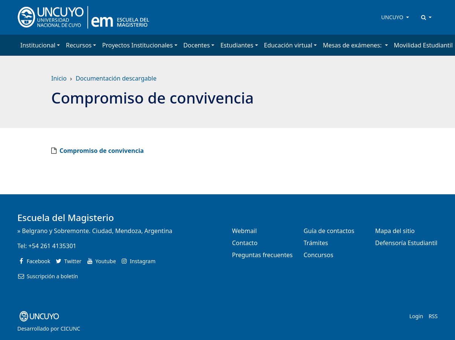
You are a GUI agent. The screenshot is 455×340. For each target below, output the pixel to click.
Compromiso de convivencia (102, 150)
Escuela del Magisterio (65, 217)
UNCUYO (393, 17)
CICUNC (70, 328)
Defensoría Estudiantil (406, 243)
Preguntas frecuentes (262, 255)
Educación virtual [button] (288, 45)
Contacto (245, 243)
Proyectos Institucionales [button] (137, 45)
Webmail (244, 231)
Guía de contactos (329, 231)
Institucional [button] (37, 45)
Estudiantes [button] (236, 45)
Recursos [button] (79, 45)
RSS (433, 316)
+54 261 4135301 (52, 246)
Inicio (59, 78)
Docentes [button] (196, 45)
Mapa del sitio (395, 231)
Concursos (318, 255)
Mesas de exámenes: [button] (353, 45)
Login (416, 316)
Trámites (316, 243)
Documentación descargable (116, 78)
